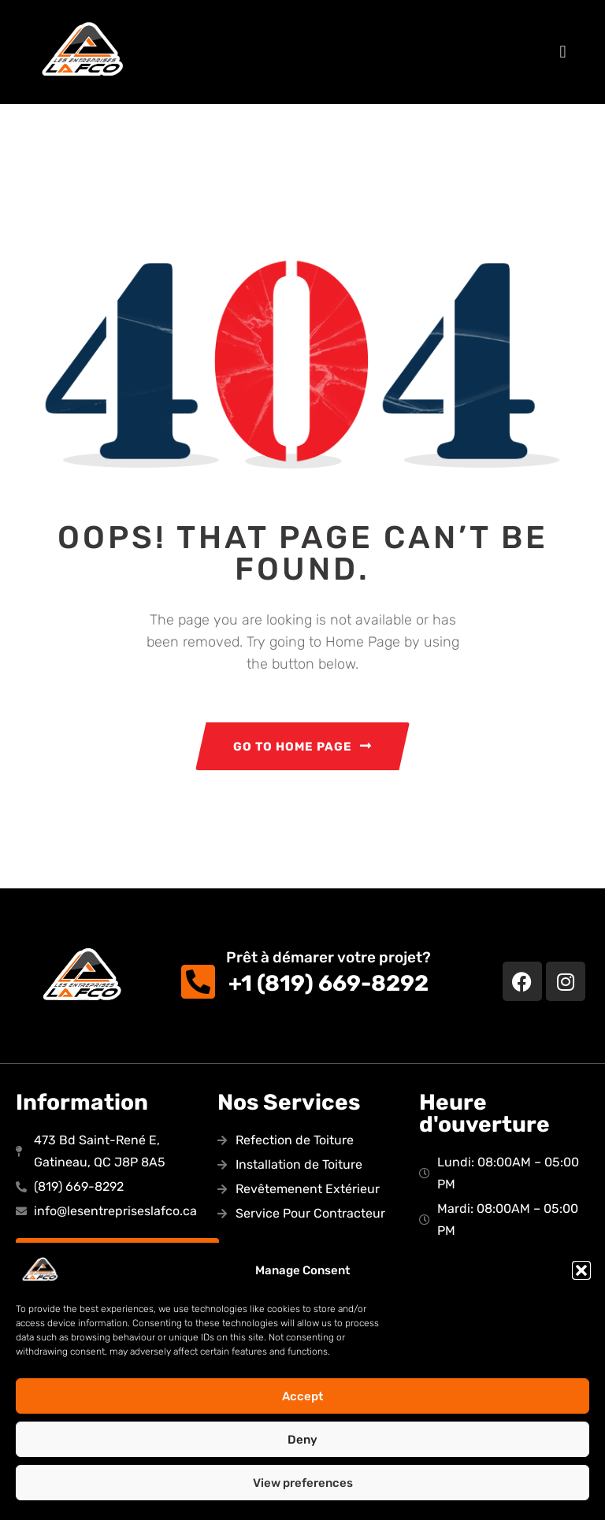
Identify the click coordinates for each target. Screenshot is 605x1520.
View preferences (303, 1483)
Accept (302, 1396)
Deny (302, 1440)
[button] (581, 1270)
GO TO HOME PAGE (302, 747)
